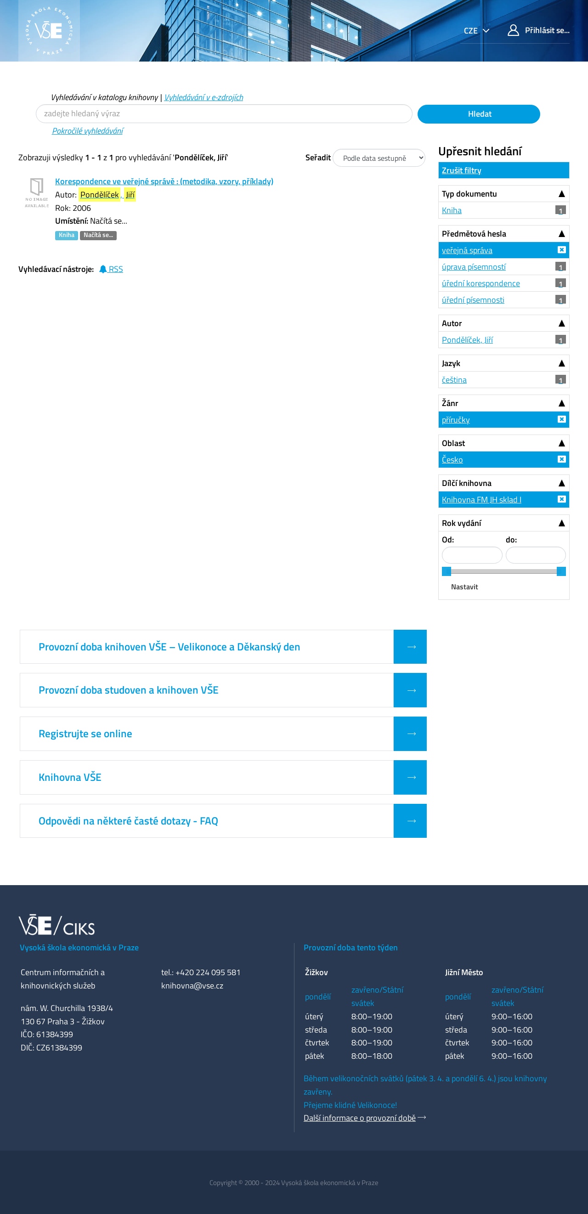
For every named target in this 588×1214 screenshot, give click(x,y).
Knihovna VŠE (70, 777)
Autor (452, 323)
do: (511, 539)
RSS (111, 269)
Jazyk (451, 363)
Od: (448, 539)
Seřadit (318, 157)
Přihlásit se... (539, 30)
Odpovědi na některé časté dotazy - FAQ (128, 821)
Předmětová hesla (474, 233)
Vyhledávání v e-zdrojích (203, 97)
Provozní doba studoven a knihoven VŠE (129, 690)
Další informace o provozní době (360, 1118)
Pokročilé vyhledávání (87, 130)
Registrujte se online (85, 733)
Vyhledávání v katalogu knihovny (104, 97)
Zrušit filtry (461, 170)
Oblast (453, 443)
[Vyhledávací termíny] (224, 113)
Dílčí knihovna (467, 483)
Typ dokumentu (469, 193)
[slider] (446, 571)
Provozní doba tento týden (351, 947)
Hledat (479, 113)
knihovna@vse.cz (192, 985)
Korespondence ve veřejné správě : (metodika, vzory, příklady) (164, 181)
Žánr (450, 403)
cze (472, 30)
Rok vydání (461, 523)
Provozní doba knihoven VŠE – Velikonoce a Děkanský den (169, 647)
